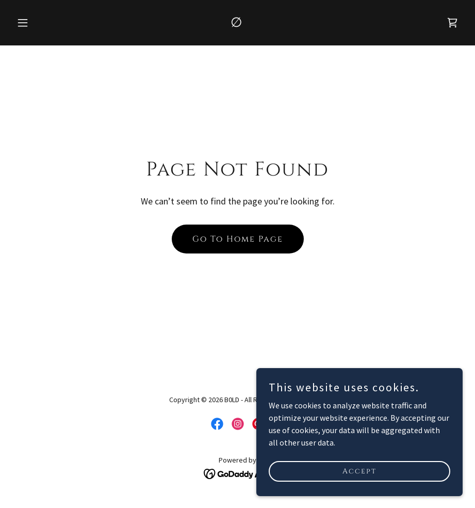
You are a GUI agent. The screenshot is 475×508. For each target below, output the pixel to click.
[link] (237, 24)
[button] (46, 22)
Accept (359, 471)
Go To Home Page (237, 239)
